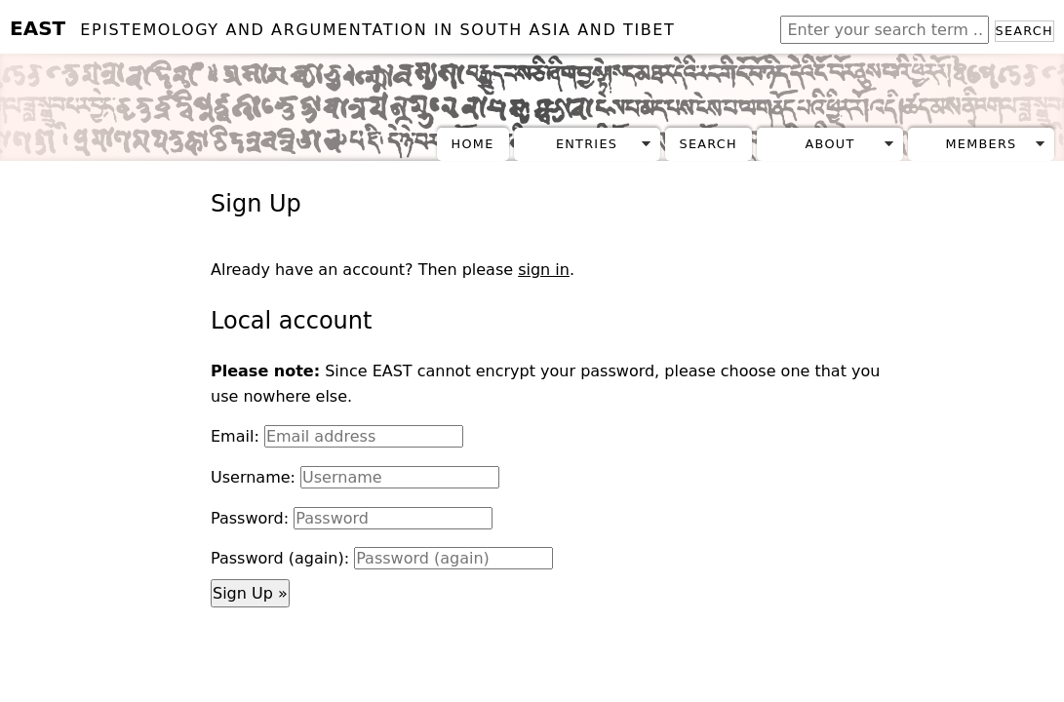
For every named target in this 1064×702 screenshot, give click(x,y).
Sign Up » (250, 593)
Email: (235, 436)
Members (980, 143)
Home (473, 143)
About (830, 143)
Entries (586, 143)
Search (1024, 30)
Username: (253, 477)
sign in (544, 269)
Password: (250, 518)
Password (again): (280, 558)
